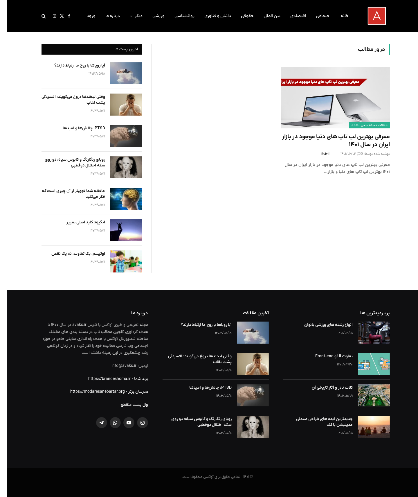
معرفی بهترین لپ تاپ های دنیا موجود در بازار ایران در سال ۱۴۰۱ (329, 140)
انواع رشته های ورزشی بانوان (322, 325)
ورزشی (152, 16)
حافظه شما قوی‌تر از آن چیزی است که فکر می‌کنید (66, 194)
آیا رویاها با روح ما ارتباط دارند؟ (73, 65)
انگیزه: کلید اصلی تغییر (79, 222)
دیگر (132, 16)
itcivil (319, 154)
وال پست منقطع (127, 405)
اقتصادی (291, 16)
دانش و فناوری (211, 16)
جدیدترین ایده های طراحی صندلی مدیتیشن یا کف (317, 422)
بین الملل (265, 16)
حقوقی (240, 16)
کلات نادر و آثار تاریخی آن (325, 387)
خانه (338, 16)
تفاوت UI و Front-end (327, 356)
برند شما (134, 379)
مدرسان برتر (131, 391)
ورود (84, 16)
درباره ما (106, 16)
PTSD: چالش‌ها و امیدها (77, 128)
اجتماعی (316, 16)
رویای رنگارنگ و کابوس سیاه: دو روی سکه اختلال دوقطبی (68, 162)
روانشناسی (178, 16)
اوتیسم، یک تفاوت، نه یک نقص (71, 253)
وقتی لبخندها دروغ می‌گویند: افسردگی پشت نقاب (66, 99)
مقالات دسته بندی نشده (363, 125)
